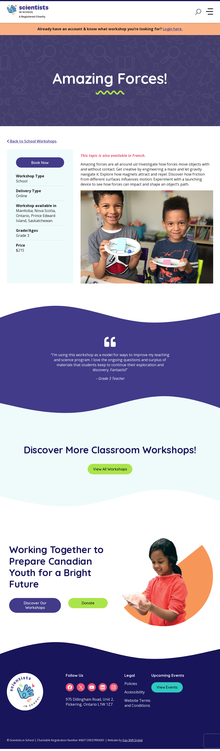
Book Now (40, 162)
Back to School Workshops (32, 141)
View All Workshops (110, 469)
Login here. (173, 28)
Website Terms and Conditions (137, 703)
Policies (130, 683)
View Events (167, 687)
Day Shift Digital (133, 740)
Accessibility (134, 692)
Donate (88, 603)
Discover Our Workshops (35, 605)
